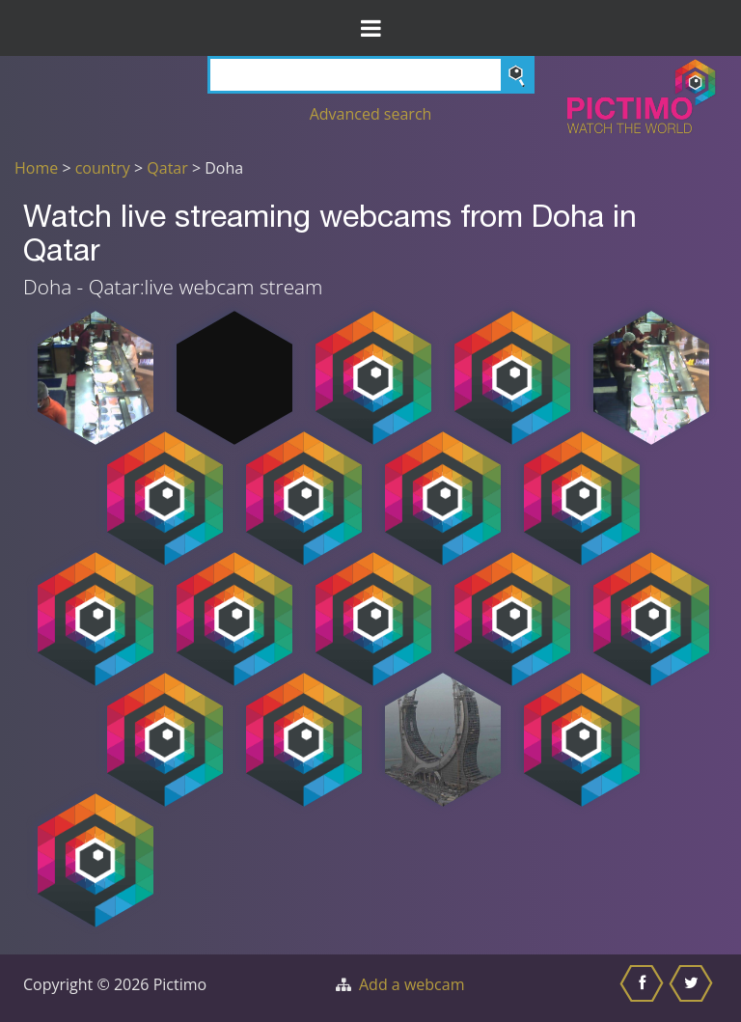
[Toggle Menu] (370, 28)
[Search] (371, 75)
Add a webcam (411, 984)
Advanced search (371, 113)
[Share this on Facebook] (644, 988)
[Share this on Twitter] (693, 988)
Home (36, 168)
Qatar (167, 168)
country (102, 168)
